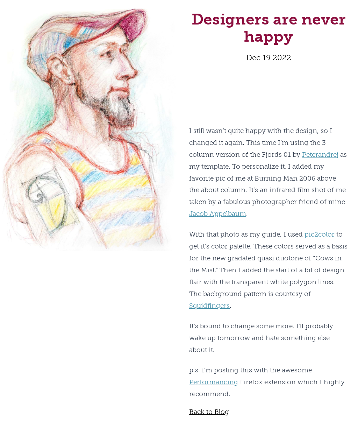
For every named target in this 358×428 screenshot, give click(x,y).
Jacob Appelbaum (217, 214)
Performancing (213, 382)
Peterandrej (320, 154)
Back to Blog (209, 412)
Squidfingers (209, 306)
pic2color (320, 234)
